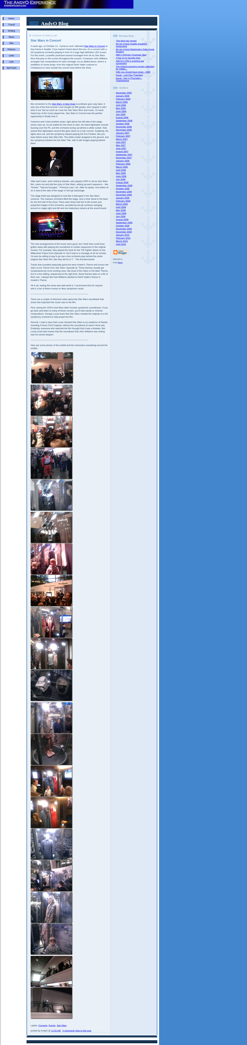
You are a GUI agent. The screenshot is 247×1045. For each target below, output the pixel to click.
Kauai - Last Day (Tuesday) (129, 75)
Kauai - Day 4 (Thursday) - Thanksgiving (129, 79)
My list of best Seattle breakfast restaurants (131, 45)
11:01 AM (56, 1030)
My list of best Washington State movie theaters (135, 50)
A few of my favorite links (128, 58)
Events (52, 1025)
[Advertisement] (12, 130)
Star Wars (62, 1025)
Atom (120, 263)
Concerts (43, 1025)
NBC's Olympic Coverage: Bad (131, 55)
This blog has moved (126, 40)
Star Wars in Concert (94, 46)
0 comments (68, 1030)
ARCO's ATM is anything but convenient (130, 62)
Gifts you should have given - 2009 (133, 72)
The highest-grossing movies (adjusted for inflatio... (135, 67)
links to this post (83, 1030)
